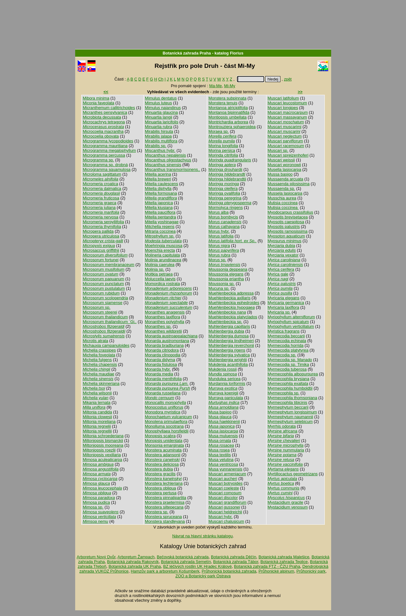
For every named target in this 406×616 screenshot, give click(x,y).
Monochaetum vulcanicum (168, 416)
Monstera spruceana (163, 516)
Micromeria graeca (99, 202)
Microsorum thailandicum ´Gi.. (110, 321)
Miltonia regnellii (97, 431)
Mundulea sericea (224, 378)
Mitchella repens (159, 226)
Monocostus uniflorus (164, 407)
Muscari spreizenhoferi (288, 155)
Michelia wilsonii (97, 393)
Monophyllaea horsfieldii (166, 431)
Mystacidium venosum (288, 507)
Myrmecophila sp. (283, 393)
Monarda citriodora (162, 350)
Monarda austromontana (167, 340)
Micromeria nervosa (100, 217)
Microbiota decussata (102, 117)
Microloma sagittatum (102, 174)
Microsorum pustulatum (104, 288)
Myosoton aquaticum (286, 236)
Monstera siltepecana (164, 507)
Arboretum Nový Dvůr (96, 556)
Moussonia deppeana (227, 269)
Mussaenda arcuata (285, 179)
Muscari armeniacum (227, 473)
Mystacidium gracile (285, 502)
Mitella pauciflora (160, 212)
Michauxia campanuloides (106, 345)
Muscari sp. (278, 150)
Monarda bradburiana (164, 345)
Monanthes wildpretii (163, 331)
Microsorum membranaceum (108, 264)
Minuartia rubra (158, 126)
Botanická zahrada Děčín (233, 556)
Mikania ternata (97, 402)
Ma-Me (215, 85)
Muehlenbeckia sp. (225, 321)
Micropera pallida (98, 231)
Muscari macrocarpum (288, 112)
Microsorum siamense (102, 302)
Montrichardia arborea (228, 122)
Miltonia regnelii (97, 426)
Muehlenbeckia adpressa (230, 293)
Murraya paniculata (225, 397)
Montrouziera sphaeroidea (232, 126)
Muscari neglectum (285, 136)
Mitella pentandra (160, 217)
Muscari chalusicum (226, 521)
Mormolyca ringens (225, 207)
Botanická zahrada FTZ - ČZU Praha (267, 566)
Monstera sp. (156, 511)
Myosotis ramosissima (288, 231)
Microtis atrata (95, 340)
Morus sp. (217, 259)
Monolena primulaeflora (166, 421)
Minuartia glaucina (161, 112)
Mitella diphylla (158, 188)
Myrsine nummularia (286, 450)
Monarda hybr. (158, 369)
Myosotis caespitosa (286, 221)
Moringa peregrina (224, 198)
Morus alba (218, 212)
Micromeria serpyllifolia (103, 221)
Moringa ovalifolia (224, 193)
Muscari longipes (283, 107)
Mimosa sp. (93, 507)
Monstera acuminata (163, 450)
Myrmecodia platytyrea (288, 350)
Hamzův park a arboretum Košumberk (165, 571)
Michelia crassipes (99, 350)
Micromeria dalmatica (102, 188)
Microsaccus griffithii (101, 250)
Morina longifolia (223, 145)
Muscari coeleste (223, 488)
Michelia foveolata (99, 355)
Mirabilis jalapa (158, 136)
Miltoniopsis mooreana (103, 445)
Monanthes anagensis (165, 312)
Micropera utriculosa (101, 236)
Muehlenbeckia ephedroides (233, 302)
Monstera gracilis (160, 473)
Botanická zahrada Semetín (186, 561)
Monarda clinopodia (162, 355)
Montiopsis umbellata (227, 117)
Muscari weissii (281, 160)
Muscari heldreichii (225, 511)
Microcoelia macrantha (103, 131)
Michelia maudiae (99, 374)
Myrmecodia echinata (287, 340)
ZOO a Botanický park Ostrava (203, 576)
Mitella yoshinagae (162, 221)
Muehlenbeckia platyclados (232, 316)
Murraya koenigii (223, 393)
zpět (287, 79)
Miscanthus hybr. (160, 150)
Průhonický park (311, 571)
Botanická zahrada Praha (187, 53)
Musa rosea (219, 450)
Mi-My (229, 85)
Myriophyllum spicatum (288, 321)
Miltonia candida (97, 412)
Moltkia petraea (159, 274)
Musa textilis (219, 454)
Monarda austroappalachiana (171, 336)
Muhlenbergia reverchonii (231, 345)
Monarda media (159, 374)
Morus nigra (219, 245)
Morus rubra (219, 255)
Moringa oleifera (223, 188)
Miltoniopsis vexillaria (102, 454)
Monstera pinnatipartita (165, 497)
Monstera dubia (159, 469)
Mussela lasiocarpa (285, 193)
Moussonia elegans (225, 274)
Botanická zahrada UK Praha (134, 566)
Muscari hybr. (220, 516)
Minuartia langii (158, 117)
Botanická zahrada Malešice (284, 556)
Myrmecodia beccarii (286, 336)
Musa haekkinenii (224, 421)
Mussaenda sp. (281, 188)
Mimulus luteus (158, 103)
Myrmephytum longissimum (292, 412)
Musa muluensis (223, 435)
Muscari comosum (224, 492)
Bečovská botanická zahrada (183, 556)
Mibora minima (96, 98)
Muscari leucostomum (287, 103)
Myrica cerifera (281, 269)
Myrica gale (278, 274)
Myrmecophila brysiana (289, 378)
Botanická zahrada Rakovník (133, 561)
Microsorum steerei (100, 312)
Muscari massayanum (287, 117)
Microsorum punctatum (103, 283)
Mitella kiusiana (159, 207)
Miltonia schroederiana (103, 435)
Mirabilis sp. (156, 145)
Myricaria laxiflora (283, 307)
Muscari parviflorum (285, 141)
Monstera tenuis (222, 103)
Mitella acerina (158, 174)
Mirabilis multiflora (161, 141)
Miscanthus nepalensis (165, 155)
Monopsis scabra (160, 435)
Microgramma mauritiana (105, 145)
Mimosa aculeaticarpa (102, 459)
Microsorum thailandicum (105, 316)
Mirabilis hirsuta (159, 131)
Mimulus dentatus (161, 98)
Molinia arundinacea (163, 259)
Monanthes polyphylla (164, 321)
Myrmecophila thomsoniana (292, 397)
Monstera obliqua (160, 488)
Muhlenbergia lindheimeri (231, 340)
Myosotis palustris (284, 226)
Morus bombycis (223, 217)
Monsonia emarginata (164, 445)
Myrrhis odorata (282, 426)
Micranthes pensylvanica (105, 112)
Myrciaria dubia (281, 245)
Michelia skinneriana (101, 383)
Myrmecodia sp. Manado (290, 359)
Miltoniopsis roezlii (99, 450)
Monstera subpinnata (227, 98)
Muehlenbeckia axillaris (229, 297)
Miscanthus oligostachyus (168, 160)
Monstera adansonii (162, 454)
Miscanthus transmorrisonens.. (172, 169)
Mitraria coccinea (160, 231)
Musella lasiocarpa (284, 169)
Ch (160, 79)
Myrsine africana (283, 431)
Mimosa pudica (96, 502)
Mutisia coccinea (283, 202)
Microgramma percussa (104, 155)
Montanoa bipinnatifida (228, 112)
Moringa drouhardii (225, 169)
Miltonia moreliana (99, 421)
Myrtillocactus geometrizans (293, 473)
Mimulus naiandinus (163, 107)
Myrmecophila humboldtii (290, 388)
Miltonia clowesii (97, 416)
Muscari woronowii (284, 164)
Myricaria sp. (279, 312)
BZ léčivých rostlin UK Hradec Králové (197, 566)
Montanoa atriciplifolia (228, 107)
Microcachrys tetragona (104, 122)
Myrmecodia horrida (286, 345)
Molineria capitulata (162, 255)
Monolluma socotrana (164, 426)
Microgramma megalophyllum (109, 150)
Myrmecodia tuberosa (287, 369)
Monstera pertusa (161, 492)
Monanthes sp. (158, 326)
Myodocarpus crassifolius (290, 212)
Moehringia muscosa (163, 245)
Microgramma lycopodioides (108, 141)
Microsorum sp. (96, 307)
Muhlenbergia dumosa (228, 336)
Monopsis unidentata (163, 440)
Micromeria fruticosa (101, 198)
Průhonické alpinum (276, 571)
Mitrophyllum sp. (159, 236)
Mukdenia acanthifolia (228, 364)
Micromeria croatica (100, 183)
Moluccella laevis (160, 278)
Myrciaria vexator (283, 255)
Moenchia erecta (160, 250)
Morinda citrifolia (223, 155)
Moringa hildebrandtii (227, 179)
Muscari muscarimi (285, 126)
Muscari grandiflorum (227, 502)
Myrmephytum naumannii (290, 416)
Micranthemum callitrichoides (109, 107)
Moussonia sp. (221, 283)
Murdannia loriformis (226, 383)
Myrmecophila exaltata (288, 383)
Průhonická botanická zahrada (229, 571)
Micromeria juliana (99, 207)
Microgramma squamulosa (107, 169)
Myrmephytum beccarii (288, 407)
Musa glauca (220, 416)
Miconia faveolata (99, 103)
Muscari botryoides (225, 483)
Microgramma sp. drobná (105, 164)
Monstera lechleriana (164, 483)
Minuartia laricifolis (161, 122)
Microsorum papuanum (103, 278)
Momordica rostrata (162, 283)
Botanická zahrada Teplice (284, 561)
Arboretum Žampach (135, 556)
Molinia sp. (154, 269)
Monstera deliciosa (162, 464)
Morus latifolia (220, 236)
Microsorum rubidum (101, 293)
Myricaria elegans (283, 297)
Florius (237, 53)
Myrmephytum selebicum (290, 421)
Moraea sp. (218, 131)
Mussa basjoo (280, 174)
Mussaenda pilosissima (289, 183)
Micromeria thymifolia (102, 226)
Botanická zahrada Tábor (235, 561)
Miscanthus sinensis (163, 164)
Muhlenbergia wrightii (227, 359)
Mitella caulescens (161, 183)
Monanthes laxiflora (162, 316)
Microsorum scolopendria (105, 297)
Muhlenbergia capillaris (229, 326)
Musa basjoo (220, 412)
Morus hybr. (219, 231)
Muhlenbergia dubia (226, 331)
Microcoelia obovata (101, 136)
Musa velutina (220, 459)
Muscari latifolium (283, 98)
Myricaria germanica (286, 302)
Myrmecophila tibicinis (287, 402)
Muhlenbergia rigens (226, 350)
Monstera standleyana (165, 521)
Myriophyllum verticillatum (291, 326)
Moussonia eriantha (226, 278)
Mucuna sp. (218, 288)
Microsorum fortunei (101, 259)
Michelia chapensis (100, 364)
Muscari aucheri (222, 478)
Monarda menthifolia (163, 378)
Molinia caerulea (159, 264)
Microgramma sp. (98, 160)
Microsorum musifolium (104, 269)
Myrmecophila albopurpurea (293, 374)
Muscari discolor (223, 497)
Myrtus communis (283, 488)
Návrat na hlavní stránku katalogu (202, 536)
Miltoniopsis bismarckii (103, 440)
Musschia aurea (282, 198)
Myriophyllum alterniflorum (291, 316)
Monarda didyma (160, 359)
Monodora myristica (162, 412)
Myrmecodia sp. (282, 355)
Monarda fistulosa (161, 364)
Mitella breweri (158, 179)
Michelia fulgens (97, 359)
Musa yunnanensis (225, 469)
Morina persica (221, 150)
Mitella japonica (159, 202)
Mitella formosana (161, 193)
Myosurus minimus (285, 240)
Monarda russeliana (162, 393)
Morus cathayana (223, 226)
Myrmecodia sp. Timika (288, 364)
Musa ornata (219, 440)
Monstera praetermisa (164, 502)
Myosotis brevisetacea (288, 217)
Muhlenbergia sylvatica (229, 355)
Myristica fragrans (284, 331)
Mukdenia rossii (222, 369)
